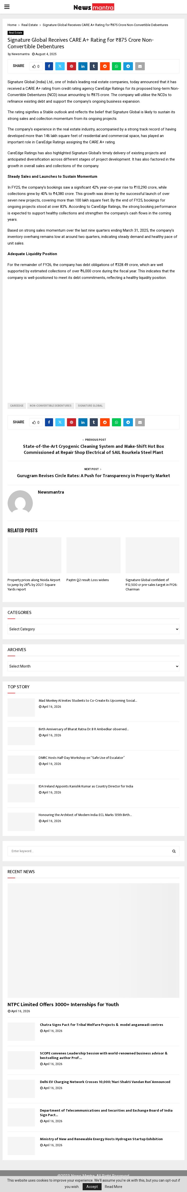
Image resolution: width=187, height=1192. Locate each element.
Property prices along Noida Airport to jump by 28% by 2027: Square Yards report (34, 584)
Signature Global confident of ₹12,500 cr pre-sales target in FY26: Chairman (151, 584)
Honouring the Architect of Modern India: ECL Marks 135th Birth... (85, 815)
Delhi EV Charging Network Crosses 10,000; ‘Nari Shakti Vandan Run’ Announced (105, 1082)
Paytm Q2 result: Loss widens (87, 580)
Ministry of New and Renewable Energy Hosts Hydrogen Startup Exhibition (101, 1139)
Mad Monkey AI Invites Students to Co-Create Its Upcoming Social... (88, 700)
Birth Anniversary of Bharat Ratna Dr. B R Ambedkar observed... (84, 729)
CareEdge (17, 405)
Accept (92, 1187)
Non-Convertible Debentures (51, 405)
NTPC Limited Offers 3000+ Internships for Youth (63, 1004)
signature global (90, 405)
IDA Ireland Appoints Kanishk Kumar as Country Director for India (86, 786)
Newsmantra (21, 54)
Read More (113, 1186)
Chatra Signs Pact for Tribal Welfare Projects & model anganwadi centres (101, 1025)
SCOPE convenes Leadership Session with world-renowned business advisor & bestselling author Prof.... (104, 1055)
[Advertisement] (93, 337)
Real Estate (15, 32)
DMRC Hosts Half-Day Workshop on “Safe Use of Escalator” (82, 758)
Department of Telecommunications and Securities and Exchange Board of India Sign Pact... (106, 1113)
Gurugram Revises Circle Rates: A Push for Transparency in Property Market (93, 476)
